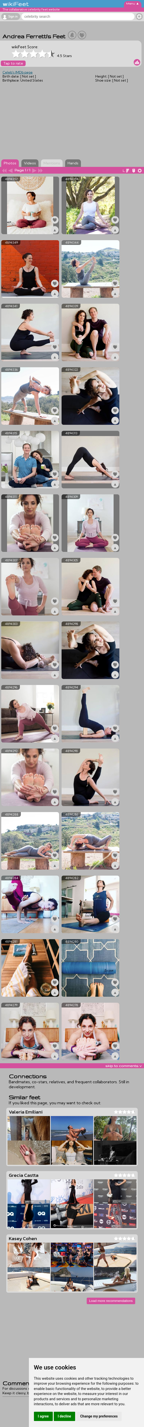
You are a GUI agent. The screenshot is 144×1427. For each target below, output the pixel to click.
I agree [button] (43, 1416)
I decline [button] (64, 1416)
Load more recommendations (111, 1301)
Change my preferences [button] (99, 1416)
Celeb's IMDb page (18, 72)
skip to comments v (123, 1066)
